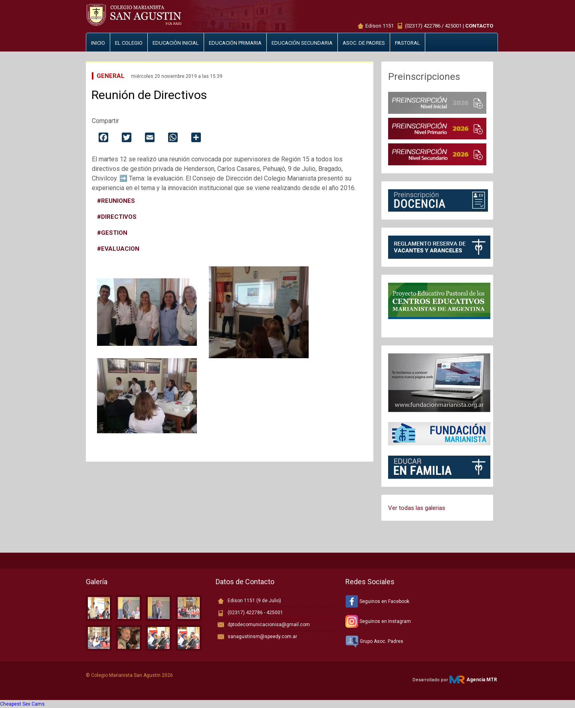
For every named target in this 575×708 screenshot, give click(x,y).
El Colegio (129, 43)
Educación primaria (235, 43)
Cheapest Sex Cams (22, 704)
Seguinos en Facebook (377, 601)
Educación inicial (176, 43)
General (111, 75)
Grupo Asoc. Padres (374, 641)
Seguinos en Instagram (378, 621)
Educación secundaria (302, 43)
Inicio (98, 43)
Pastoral (407, 43)
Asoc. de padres (364, 43)
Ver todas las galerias (416, 508)
